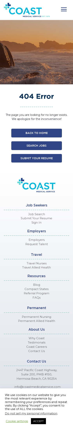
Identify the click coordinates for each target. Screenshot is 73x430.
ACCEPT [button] (38, 421)
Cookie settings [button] (17, 421)
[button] (64, 9)
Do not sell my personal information (31, 413)
